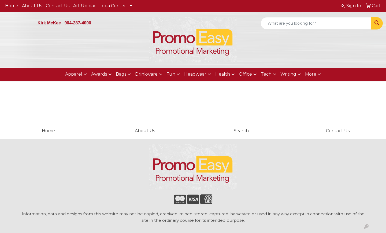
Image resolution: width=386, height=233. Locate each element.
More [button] (310, 74)
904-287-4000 (77, 23)
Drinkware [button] (146, 74)
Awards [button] (99, 74)
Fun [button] (170, 74)
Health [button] (222, 74)
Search (241, 130)
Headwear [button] (195, 74)
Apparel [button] (73, 74)
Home (11, 5)
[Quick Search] (316, 23)
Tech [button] (266, 74)
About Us (32, 5)
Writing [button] (288, 74)
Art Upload (85, 5)
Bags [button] (121, 74)
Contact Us (57, 5)
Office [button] (245, 74)
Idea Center (113, 5)
